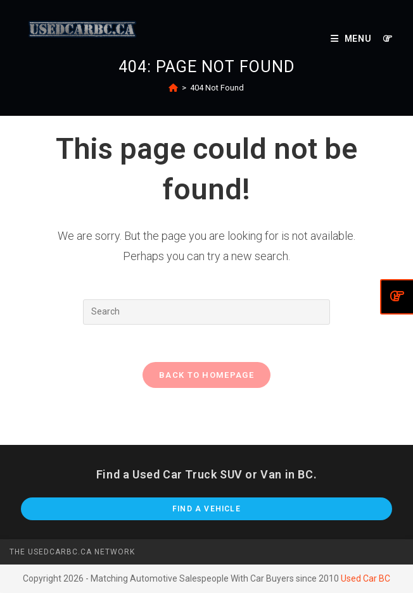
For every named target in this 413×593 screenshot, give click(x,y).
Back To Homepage (206, 375)
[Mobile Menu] (352, 39)
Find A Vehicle (206, 509)
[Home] (173, 87)
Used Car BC (365, 579)
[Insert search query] (206, 312)
